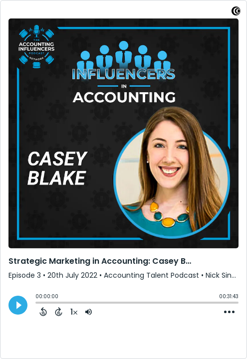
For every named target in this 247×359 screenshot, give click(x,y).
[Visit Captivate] (236, 12)
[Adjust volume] (88, 312)
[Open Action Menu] (229, 312)
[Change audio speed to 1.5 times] (73, 312)
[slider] (38, 304)
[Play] (17, 305)
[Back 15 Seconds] (43, 312)
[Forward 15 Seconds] (58, 312)
